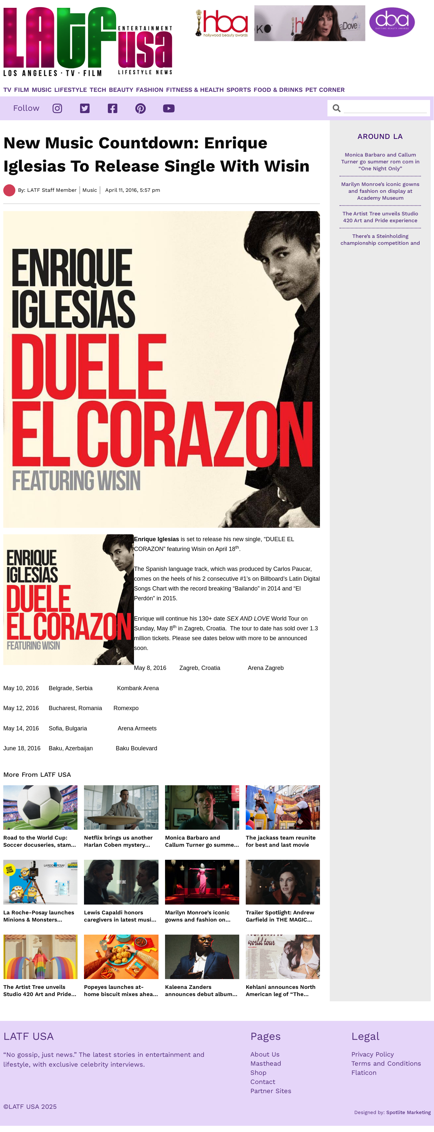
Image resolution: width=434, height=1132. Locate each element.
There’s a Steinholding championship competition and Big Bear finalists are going (380, 243)
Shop (258, 1072)
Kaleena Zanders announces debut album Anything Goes (198, 991)
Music (42, 90)
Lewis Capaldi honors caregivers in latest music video (119, 916)
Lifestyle (70, 90)
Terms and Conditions (386, 1063)
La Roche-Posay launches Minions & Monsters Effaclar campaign (38, 916)
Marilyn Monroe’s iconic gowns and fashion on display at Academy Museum (197, 916)
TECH (98, 90)
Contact (262, 1082)
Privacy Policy (372, 1054)
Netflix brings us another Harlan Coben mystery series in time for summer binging (119, 841)
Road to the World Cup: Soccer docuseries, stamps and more (40, 841)
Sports (238, 90)
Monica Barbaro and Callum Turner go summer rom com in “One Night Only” (200, 841)
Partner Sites (271, 1091)
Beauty (121, 90)
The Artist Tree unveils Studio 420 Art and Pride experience (37, 991)
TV (7, 90)
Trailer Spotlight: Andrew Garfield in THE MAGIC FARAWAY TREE (280, 916)
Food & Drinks (278, 90)
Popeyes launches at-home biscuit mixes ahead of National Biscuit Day (120, 991)
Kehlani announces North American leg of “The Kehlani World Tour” (281, 991)
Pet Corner (325, 90)
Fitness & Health (195, 90)
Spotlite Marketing (408, 1112)
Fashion (149, 90)
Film (21, 90)
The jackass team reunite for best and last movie (281, 841)
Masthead (265, 1063)
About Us (265, 1054)
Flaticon (363, 1072)
